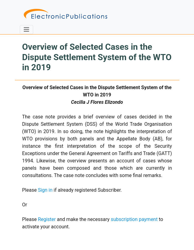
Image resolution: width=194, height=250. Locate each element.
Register (47, 219)
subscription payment (134, 219)
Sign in (45, 190)
